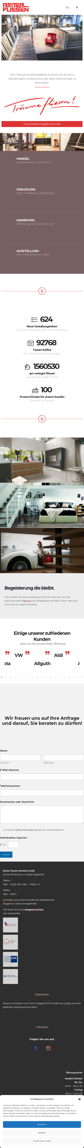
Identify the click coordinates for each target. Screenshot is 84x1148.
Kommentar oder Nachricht (17, 802)
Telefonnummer (11, 786)
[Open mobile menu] (68, 7)
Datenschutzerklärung (26, 830)
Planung (26, 600)
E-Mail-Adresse (10, 770)
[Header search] (77, 7)
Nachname (48, 763)
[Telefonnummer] (42, 793)
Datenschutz (42, 994)
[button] (79, 1099)
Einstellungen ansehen (42, 1141)
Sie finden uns (10, 900)
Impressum (42, 1027)
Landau (67, 1003)
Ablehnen (42, 1133)
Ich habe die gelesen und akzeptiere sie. (32, 830)
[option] (22, 655)
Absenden (6, 854)
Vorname (4, 763)
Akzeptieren (42, 1124)
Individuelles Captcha (14, 837)
